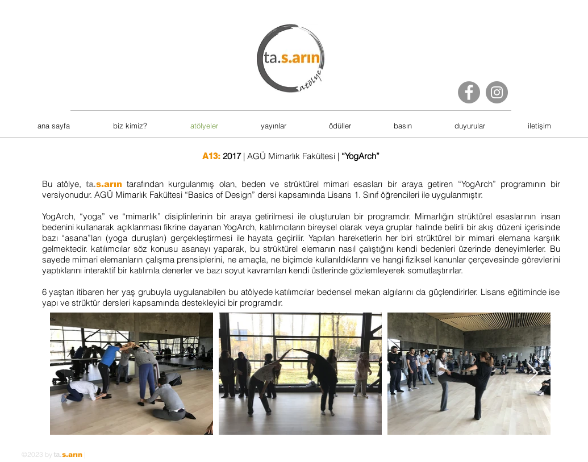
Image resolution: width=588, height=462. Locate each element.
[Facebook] (469, 92)
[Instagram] (497, 92)
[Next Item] (532, 374)
